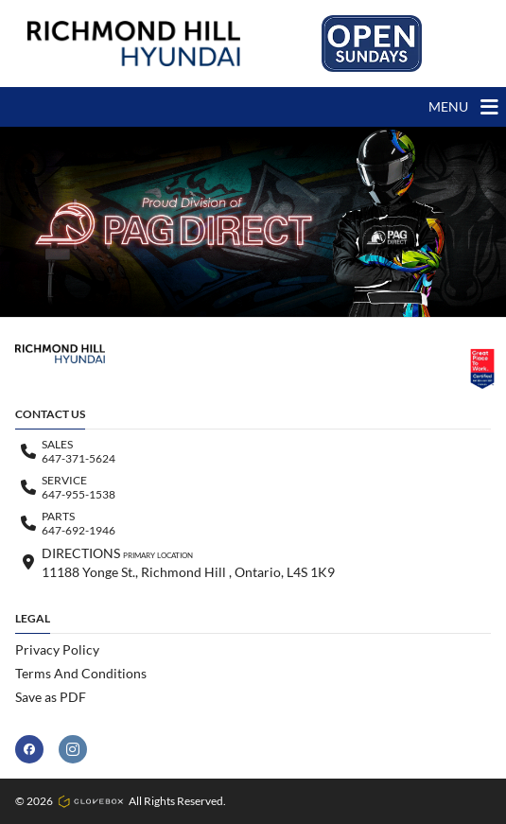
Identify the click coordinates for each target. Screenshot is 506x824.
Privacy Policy (57, 649)
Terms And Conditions (81, 673)
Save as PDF (50, 697)
